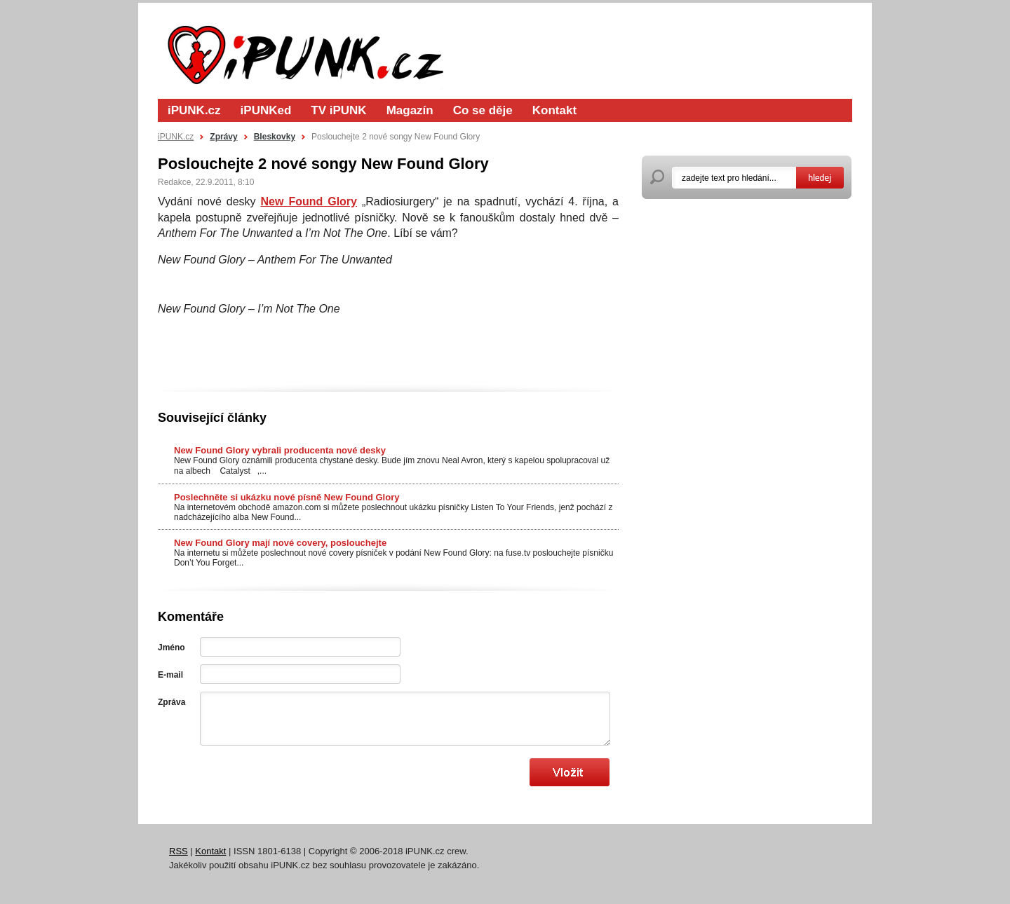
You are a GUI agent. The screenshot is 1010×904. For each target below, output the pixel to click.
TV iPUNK (338, 110)
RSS (178, 851)
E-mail (170, 675)
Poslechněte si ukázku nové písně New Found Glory (286, 497)
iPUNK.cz (194, 110)
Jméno (171, 647)
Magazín (409, 110)
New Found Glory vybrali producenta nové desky (280, 450)
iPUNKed (266, 110)
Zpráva (171, 702)
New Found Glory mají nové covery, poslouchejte (280, 542)
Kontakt (554, 110)
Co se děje (483, 110)
